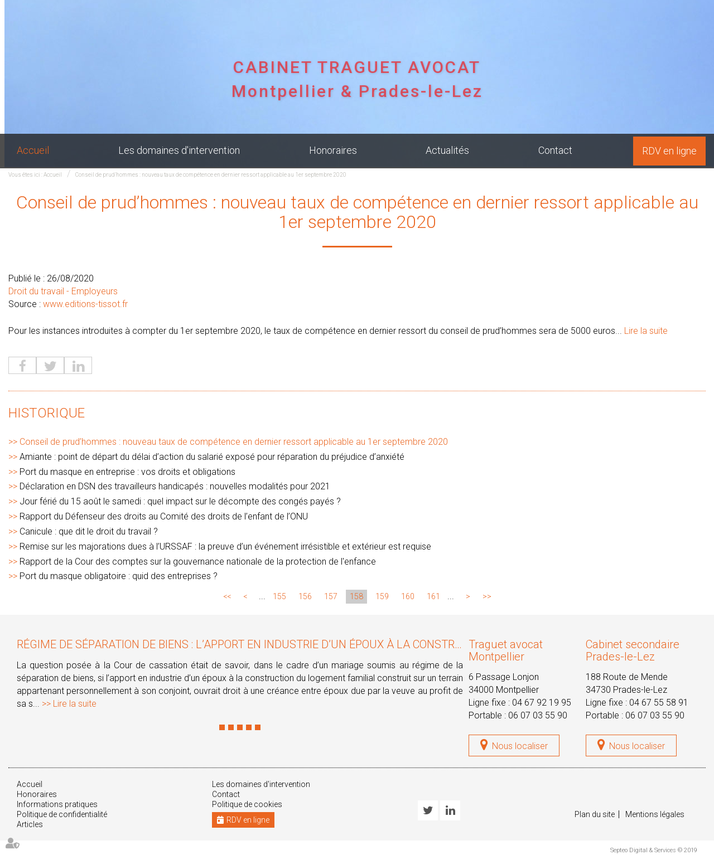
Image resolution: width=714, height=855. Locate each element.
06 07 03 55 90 (537, 715)
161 (433, 596)
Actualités (447, 150)
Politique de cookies (247, 804)
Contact (555, 150)
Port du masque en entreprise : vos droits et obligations (127, 472)
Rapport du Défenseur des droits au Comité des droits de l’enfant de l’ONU (164, 516)
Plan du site (595, 814)
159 (382, 596)
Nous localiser (520, 746)
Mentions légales (654, 814)
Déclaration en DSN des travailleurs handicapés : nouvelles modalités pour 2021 (175, 486)
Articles (30, 824)
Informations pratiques (57, 804)
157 (330, 596)
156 (305, 596)
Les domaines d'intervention (179, 150)
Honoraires (333, 150)
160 (407, 596)
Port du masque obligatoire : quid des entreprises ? (119, 576)
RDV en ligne (669, 151)
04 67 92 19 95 (541, 702)
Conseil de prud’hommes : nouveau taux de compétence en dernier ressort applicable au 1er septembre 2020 (210, 175)
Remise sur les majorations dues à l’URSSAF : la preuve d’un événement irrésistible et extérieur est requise (225, 546)
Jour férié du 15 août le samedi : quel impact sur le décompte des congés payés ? (180, 501)
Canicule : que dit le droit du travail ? (89, 531)
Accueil (33, 150)
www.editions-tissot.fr (85, 304)
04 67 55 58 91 (658, 702)
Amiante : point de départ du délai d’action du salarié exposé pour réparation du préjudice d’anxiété (212, 456)
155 (279, 596)
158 (356, 596)
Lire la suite (646, 331)
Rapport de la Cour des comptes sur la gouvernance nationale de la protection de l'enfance (198, 561)
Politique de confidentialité (62, 814)
